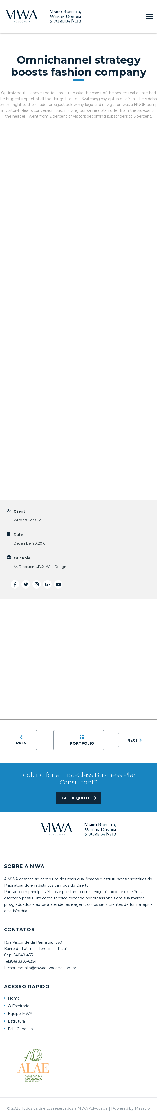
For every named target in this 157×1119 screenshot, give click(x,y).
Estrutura (16, 1021)
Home (14, 998)
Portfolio (82, 740)
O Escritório (18, 1006)
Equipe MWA (20, 1013)
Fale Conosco (20, 1029)
